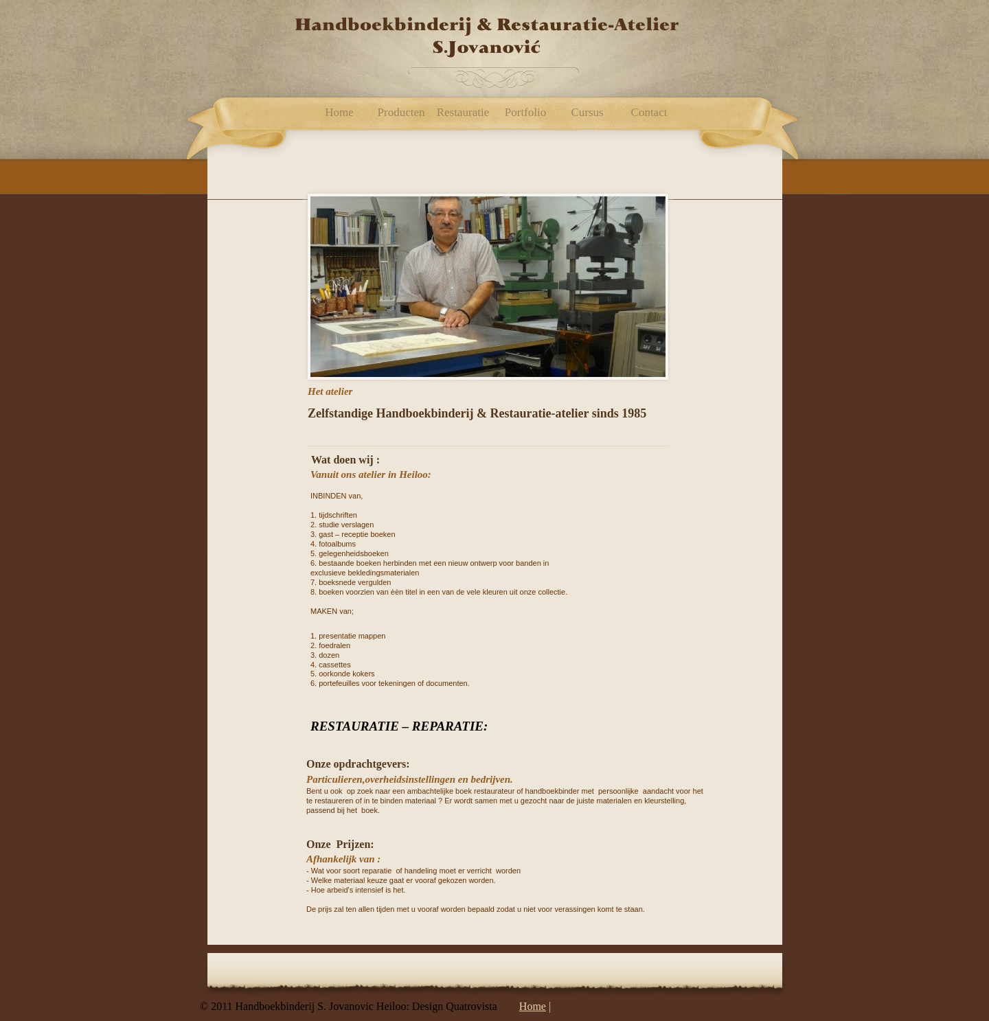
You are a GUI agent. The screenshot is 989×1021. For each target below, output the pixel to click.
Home (532, 1006)
